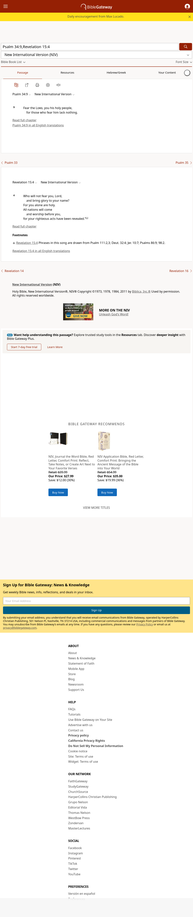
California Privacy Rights (86, 741)
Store (72, 674)
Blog (71, 679)
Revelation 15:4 (27, 243)
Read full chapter (24, 120)
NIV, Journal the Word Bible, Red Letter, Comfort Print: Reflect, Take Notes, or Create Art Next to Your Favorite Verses (71, 462)
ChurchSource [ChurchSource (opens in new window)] (78, 792)
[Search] (185, 46)
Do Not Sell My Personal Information (95, 746)
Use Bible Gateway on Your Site (90, 720)
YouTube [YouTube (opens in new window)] (74, 874)
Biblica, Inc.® (141, 291)
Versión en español (81, 894)
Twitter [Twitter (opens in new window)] (73, 869)
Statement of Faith (81, 663)
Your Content (74, 72)
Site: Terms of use (80, 756)
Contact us (75, 730)
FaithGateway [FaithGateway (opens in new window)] (77, 781)
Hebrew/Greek (50, 72)
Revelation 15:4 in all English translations (41, 251)
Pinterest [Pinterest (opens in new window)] (74, 858)
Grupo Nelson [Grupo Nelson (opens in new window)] (78, 802)
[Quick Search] (89, 46)
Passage (9, 72)
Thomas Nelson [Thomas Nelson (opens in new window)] (79, 813)
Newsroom (76, 684)
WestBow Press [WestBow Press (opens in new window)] (79, 818)
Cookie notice (77, 751)
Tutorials (74, 714)
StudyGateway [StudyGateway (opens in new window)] (78, 786)
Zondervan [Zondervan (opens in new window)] (75, 823)
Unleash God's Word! (113, 314)
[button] (187, 6)
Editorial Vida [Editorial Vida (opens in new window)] (77, 807)
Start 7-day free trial (24, 347)
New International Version (32, 284)
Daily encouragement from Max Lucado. (95, 16)
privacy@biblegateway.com (20, 628)
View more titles (96, 508)
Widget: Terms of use (83, 761)
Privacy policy (78, 735)
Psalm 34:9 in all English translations (38, 125)
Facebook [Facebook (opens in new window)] (75, 848)
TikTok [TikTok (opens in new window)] (72, 864)
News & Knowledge (82, 658)
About (72, 653)
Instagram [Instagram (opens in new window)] (75, 853)
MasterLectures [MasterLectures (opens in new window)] (79, 828)
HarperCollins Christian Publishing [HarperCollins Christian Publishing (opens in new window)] (92, 797)
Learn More (55, 347)
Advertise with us (80, 725)
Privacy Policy (144, 624)
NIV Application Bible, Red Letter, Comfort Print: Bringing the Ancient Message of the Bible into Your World (120, 462)
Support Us (76, 690)
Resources (27, 72)
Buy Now (58, 492)
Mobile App (76, 669)
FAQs (71, 709)
